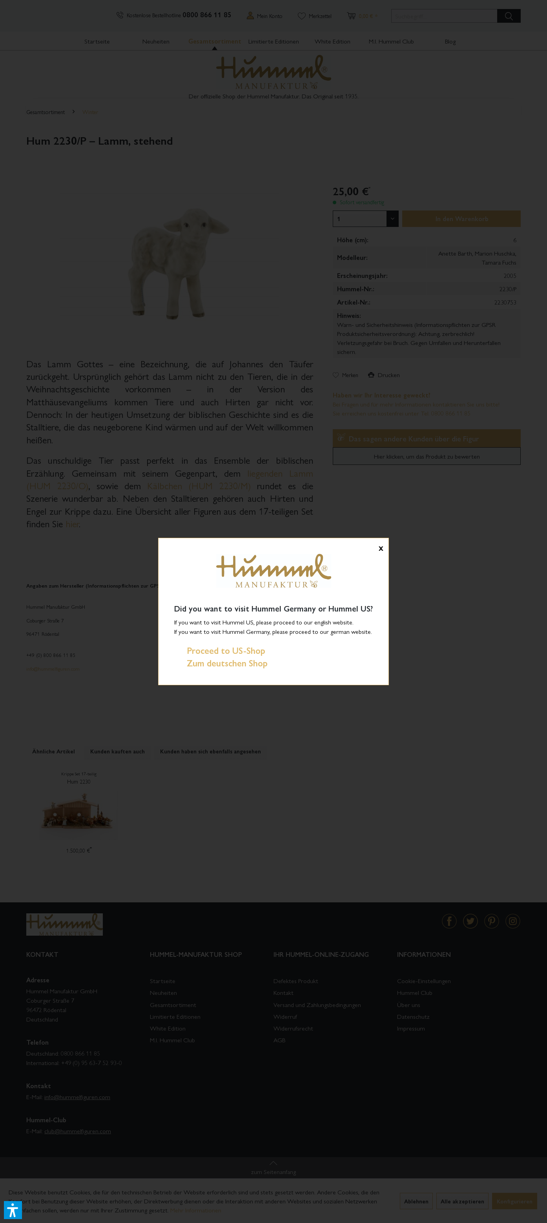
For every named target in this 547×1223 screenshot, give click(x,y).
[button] (13, 1210)
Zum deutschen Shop (221, 663)
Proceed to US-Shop (219, 650)
